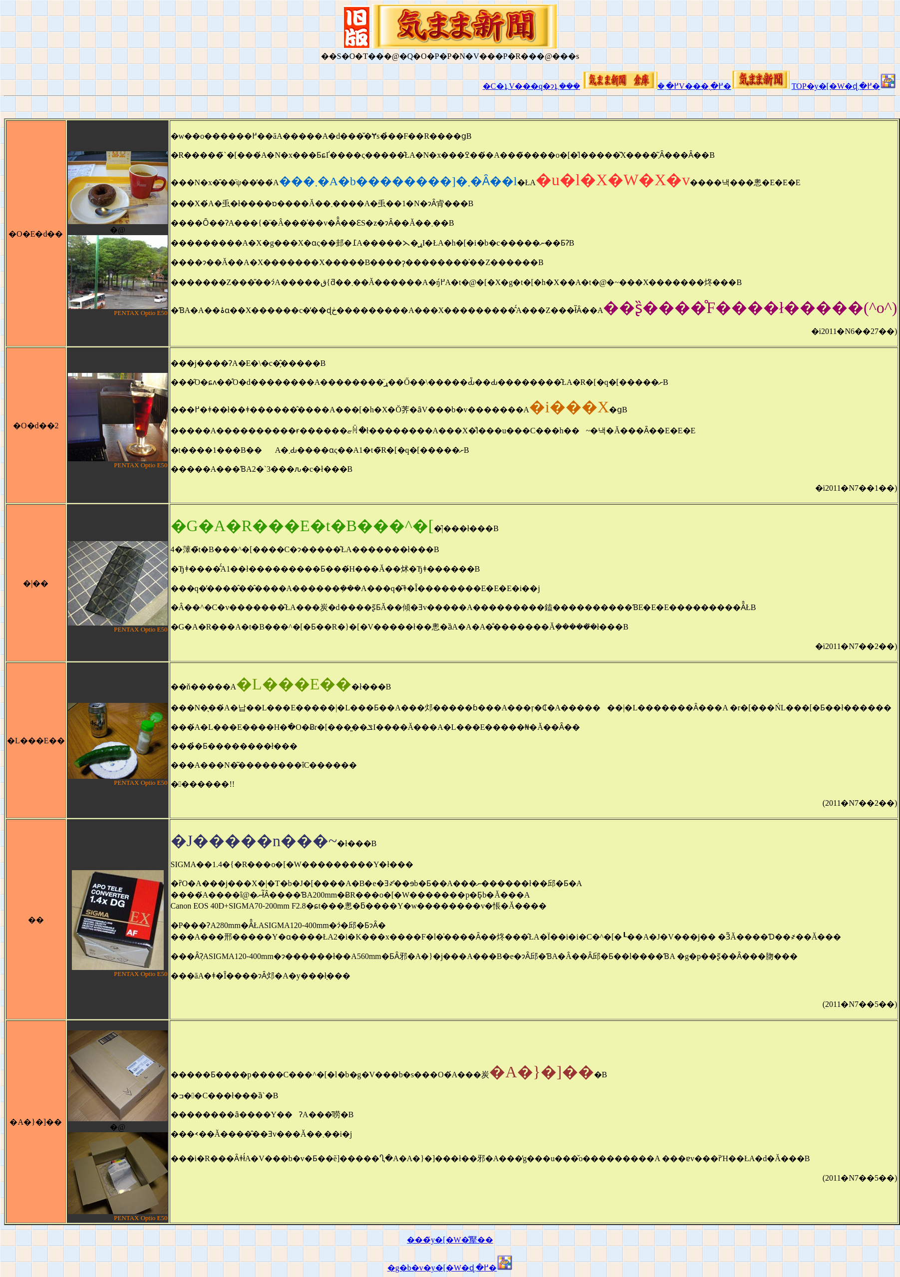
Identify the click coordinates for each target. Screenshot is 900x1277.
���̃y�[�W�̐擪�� (450, 1240)
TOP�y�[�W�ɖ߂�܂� (844, 86)
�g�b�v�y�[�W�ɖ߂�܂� (450, 1268)
